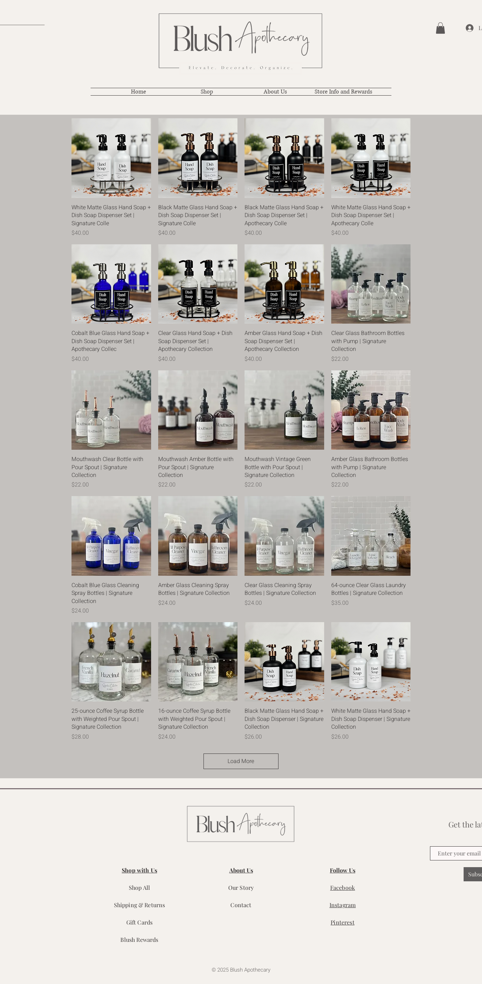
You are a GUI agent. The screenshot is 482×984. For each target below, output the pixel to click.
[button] (440, 28)
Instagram (342, 905)
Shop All (139, 887)
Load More (241, 761)
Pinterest (342, 922)
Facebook (342, 887)
